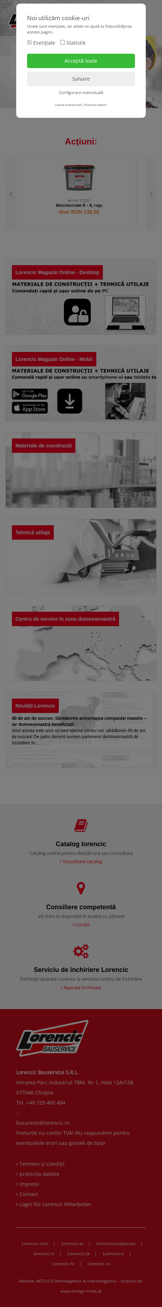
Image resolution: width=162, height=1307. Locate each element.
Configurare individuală (81, 92)
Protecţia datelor (95, 105)
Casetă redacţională (68, 105)
